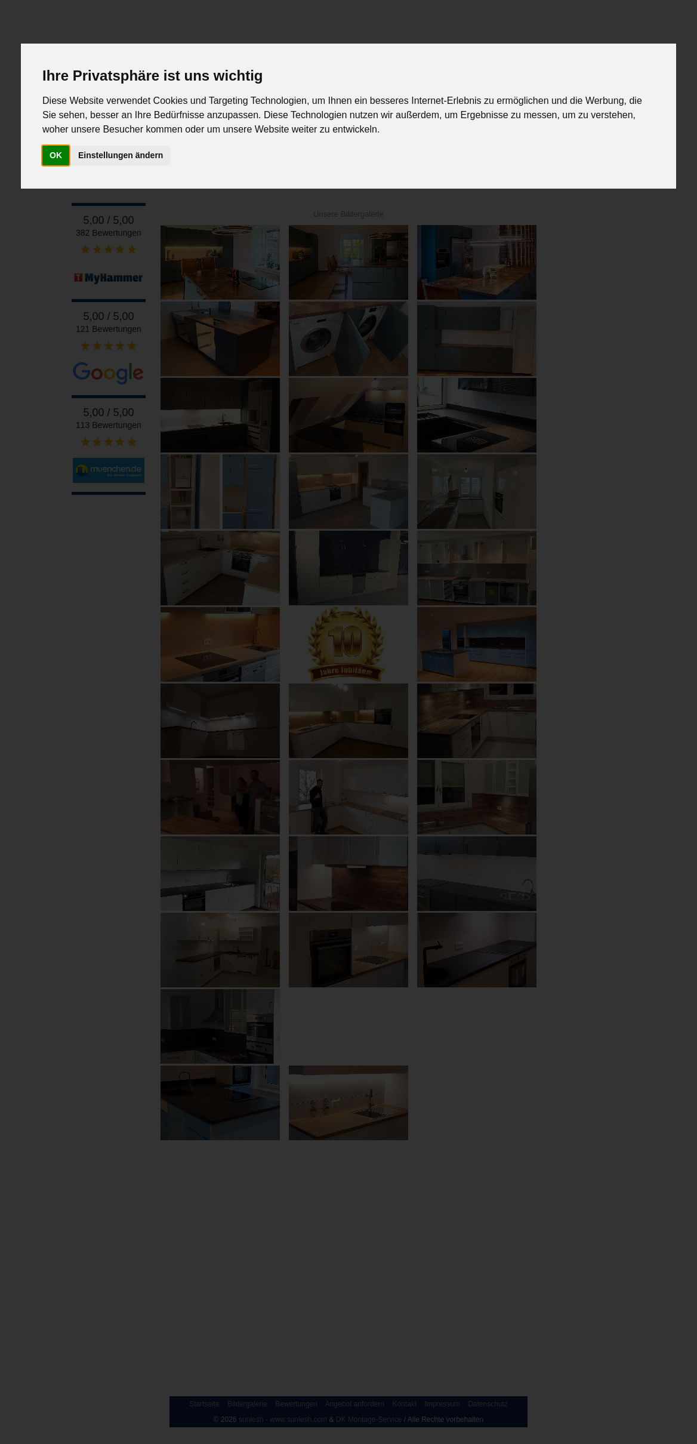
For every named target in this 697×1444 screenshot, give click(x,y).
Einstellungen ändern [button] (120, 155)
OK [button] (56, 155)
